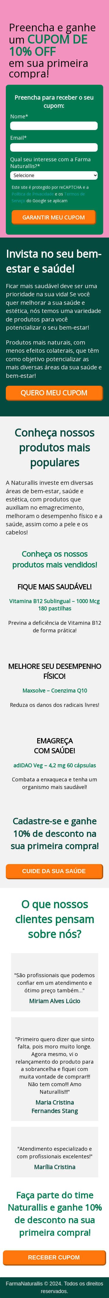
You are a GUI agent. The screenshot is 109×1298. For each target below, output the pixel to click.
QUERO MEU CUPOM (54, 392)
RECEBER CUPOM (54, 1257)
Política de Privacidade (33, 194)
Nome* (19, 116)
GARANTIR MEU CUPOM (53, 217)
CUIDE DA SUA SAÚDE (54, 871)
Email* (18, 137)
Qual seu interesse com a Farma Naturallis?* (50, 162)
